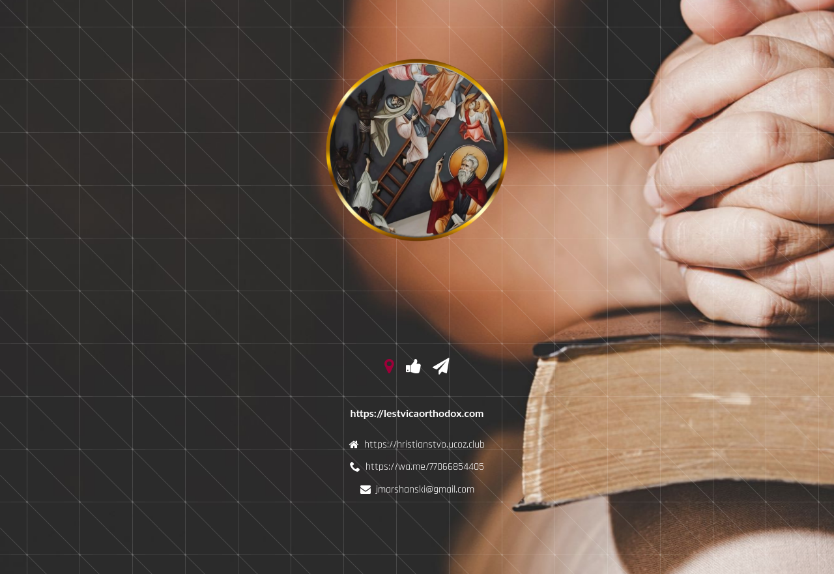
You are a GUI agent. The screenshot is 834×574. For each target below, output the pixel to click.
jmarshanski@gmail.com (425, 489)
